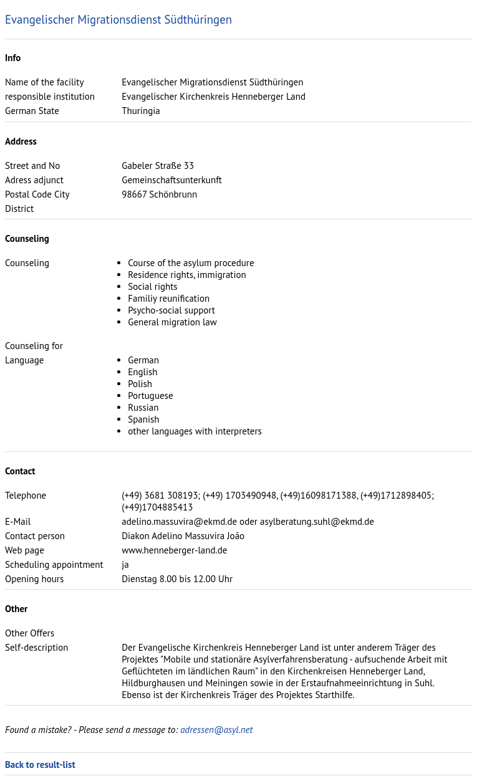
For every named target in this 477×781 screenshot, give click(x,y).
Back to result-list (40, 764)
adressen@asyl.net (216, 729)
